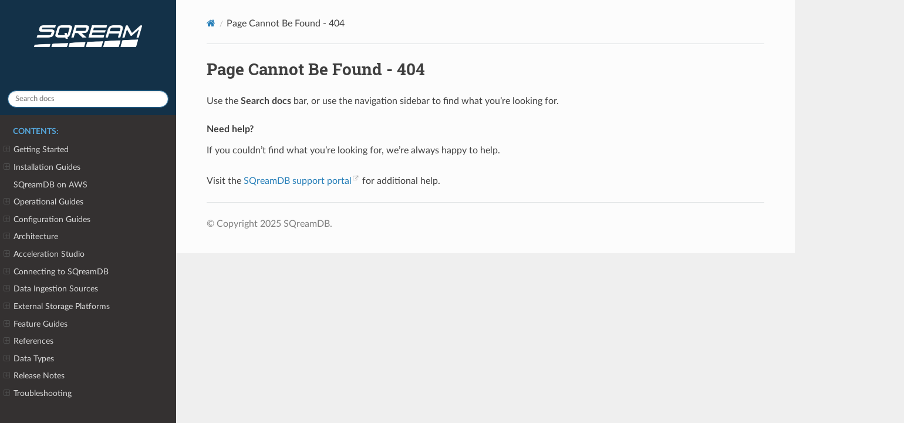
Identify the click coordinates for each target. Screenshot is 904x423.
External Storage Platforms (57, 306)
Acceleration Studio (44, 254)
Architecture (31, 236)
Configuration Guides (47, 219)
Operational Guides (43, 202)
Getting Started (36, 150)
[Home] (211, 23)
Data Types (29, 359)
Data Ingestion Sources (51, 289)
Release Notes (34, 376)
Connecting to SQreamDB (56, 272)
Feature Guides (36, 324)
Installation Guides (42, 167)
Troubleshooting (38, 393)
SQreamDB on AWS (50, 184)
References (28, 341)
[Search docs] (88, 99)
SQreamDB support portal (298, 181)
